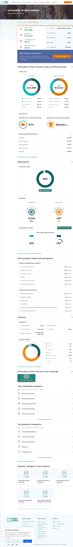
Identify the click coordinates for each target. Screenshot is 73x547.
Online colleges (26, 2)
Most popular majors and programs (7, 37)
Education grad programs (42, 526)
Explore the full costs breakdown (27, 155)
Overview (4, 29)
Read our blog (56, 524)
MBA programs (42, 520)
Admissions (4, 34)
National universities (27, 520)
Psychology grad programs (42, 535)
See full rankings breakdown (26, 459)
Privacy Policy (62, 542)
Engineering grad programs (42, 523)
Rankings (4, 42)
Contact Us (56, 526)
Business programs (27, 524)
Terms (56, 542)
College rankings (15, 2)
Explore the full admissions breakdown (29, 251)
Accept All (27, 541)
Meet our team (57, 520)
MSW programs (42, 532)
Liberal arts (25, 522)
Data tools (55, 2)
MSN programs (42, 530)
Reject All (18, 541)
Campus (4, 40)
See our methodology (58, 522)
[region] (18, 536)
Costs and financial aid (7, 31)
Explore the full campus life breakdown (29, 365)
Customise (9, 541)
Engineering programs (28, 526)
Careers (35, 2)
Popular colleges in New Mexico (7, 45)
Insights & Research (44, 2)
